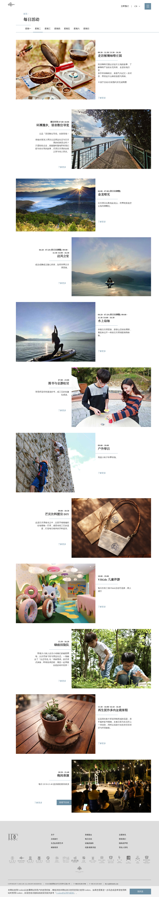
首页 (25, 14)
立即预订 (125, 6)
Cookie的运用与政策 (65, 893)
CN (137, 6)
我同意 (140, 891)
